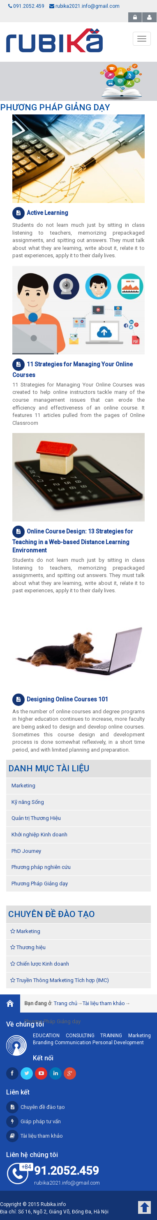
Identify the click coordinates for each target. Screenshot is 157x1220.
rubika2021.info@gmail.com (84, 6)
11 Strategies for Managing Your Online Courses (72, 368)
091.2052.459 (26, 6)
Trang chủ (65, 1003)
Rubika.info (53, 1204)
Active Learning (40, 213)
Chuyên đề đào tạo (35, 1107)
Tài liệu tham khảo (104, 1003)
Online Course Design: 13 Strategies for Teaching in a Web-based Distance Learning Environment (72, 540)
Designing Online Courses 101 (60, 700)
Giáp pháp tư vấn (33, 1121)
